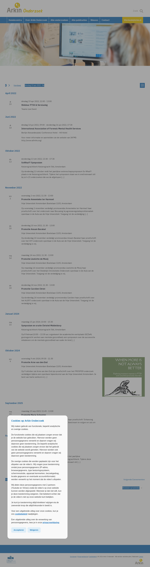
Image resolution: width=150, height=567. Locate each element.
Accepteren (19, 530)
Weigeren (34, 530)
